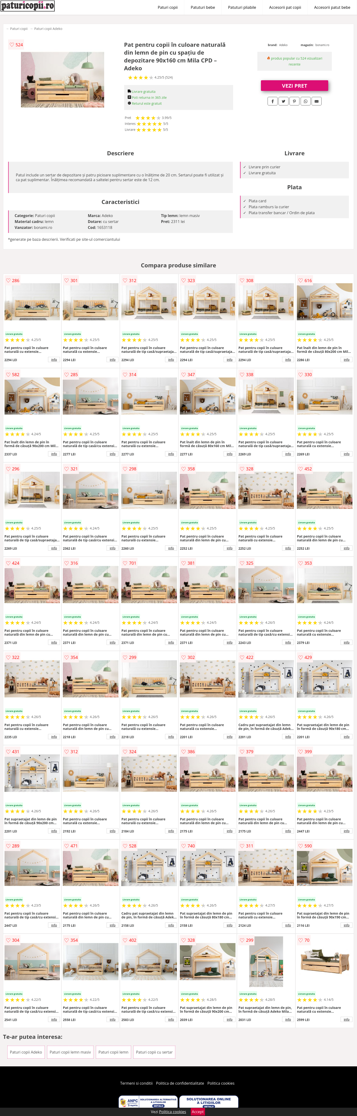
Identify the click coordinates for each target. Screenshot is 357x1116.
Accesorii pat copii (285, 7)
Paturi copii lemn (113, 1052)
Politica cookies (221, 1083)
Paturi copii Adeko (48, 28)
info (54, 359)
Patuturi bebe (203, 7)
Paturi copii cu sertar (154, 1052)
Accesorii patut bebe (332, 7)
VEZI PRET (294, 85)
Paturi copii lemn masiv (70, 1052)
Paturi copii (168, 7)
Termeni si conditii (136, 1083)
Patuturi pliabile (242, 7)
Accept (198, 1111)
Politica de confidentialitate (180, 1083)
